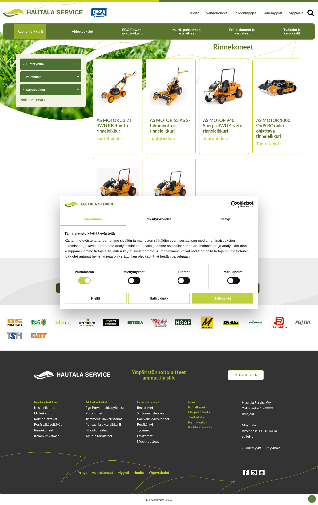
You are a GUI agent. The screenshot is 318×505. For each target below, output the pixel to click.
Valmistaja (33, 77)
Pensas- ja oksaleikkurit (103, 424)
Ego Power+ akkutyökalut (105, 407)
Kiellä (95, 298)
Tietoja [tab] (225, 219)
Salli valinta (159, 298)
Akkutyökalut (82, 31)
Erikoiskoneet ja (242, 31)
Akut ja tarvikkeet (98, 436)
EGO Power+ (132, 31)
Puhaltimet (93, 413)
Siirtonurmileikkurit (152, 413)
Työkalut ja (292, 31)
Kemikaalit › (197, 422)
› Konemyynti (252, 448)
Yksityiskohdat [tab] (159, 219)
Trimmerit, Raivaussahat (103, 419)
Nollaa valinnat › (32, 99)
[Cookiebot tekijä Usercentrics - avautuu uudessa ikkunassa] (234, 204)
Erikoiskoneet (148, 402)
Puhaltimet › (197, 407)
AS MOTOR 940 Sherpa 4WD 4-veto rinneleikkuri (222, 125)
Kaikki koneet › (200, 427)
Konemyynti (272, 13)
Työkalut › (196, 417)
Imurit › (194, 402)
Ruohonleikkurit (30, 31)
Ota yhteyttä (246, 375)
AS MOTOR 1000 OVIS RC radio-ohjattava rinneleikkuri (273, 128)
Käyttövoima (35, 89)
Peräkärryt (145, 424)
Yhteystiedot (159, 472)
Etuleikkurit (43, 413)
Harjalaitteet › (199, 412)
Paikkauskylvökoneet (153, 419)
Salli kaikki (222, 298)
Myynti (123, 472)
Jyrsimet (143, 430)
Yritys (82, 472)
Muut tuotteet (148, 441)
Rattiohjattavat (45, 419)
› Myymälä (272, 448)
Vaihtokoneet (216, 13)
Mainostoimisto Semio (159, 499)
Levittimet (145, 436)
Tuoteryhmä (35, 64)
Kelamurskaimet (46, 436)
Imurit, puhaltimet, (186, 31)
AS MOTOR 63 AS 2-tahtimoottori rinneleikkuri (170, 125)
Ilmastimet (145, 407)
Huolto (194, 13)
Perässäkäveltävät (48, 424)
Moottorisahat (96, 430)
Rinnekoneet (43, 430)
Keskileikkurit (44, 407)
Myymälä (296, 13)
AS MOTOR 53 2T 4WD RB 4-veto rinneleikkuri (114, 125)
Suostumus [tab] (93, 219)
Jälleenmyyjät (245, 13)
